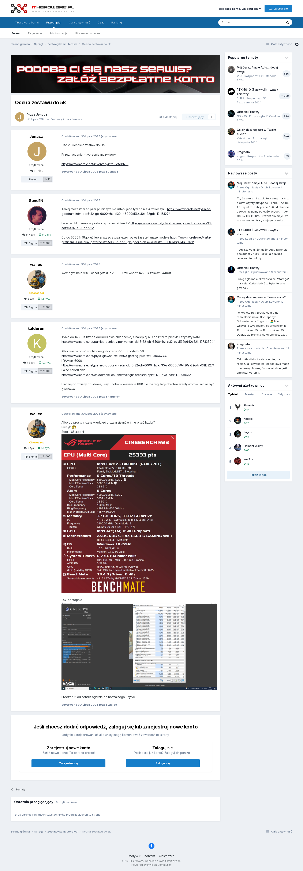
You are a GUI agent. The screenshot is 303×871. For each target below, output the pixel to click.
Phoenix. (249, 405)
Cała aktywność (79, 22)
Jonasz (41, 114)
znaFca (248, 459)
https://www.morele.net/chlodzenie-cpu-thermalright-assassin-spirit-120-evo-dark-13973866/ (126, 375)
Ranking (116, 22)
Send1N (36, 200)
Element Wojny (253, 445)
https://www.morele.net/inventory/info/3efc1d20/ (94, 164)
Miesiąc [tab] (250, 394)
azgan (241, 156)
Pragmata (243, 152)
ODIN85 (242, 116)
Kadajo (249, 238)
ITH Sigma (30, 243)
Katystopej (244, 138)
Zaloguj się (163, 763)
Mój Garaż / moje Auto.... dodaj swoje (262, 183)
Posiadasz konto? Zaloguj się (239, 8)
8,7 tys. (28, 234)
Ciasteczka (166, 856)
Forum (15, 33)
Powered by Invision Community (151, 864)
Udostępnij (168, 117)
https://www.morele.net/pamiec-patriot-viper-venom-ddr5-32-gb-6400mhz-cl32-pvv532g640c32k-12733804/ (137, 341)
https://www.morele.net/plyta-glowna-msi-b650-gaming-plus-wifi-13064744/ (114, 356)
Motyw (135, 856)
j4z (247, 272)
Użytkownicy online (88, 33)
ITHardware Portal (27, 22)
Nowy (33, 179)
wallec (36, 264)
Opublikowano (269, 272)
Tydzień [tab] (233, 394)
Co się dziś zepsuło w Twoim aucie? (261, 297)
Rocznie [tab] (267, 394)
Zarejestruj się (278, 8)
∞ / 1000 (45, 243)
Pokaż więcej (258, 474)
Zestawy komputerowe (66, 119)
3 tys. (29, 298)
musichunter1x (254, 348)
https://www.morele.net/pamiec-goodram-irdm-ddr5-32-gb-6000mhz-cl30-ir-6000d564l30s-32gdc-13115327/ (137, 365)
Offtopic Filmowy (248, 112)
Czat (101, 22)
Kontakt (150, 856)
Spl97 (240, 98)
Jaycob (248, 432)
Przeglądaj (53, 24)
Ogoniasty (251, 187)
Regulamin (35, 33)
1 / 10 (47, 179)
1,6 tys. (29, 362)
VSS (239, 76)
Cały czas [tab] (284, 394)
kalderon (36, 328)
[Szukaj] (240, 22)
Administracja (58, 33)
